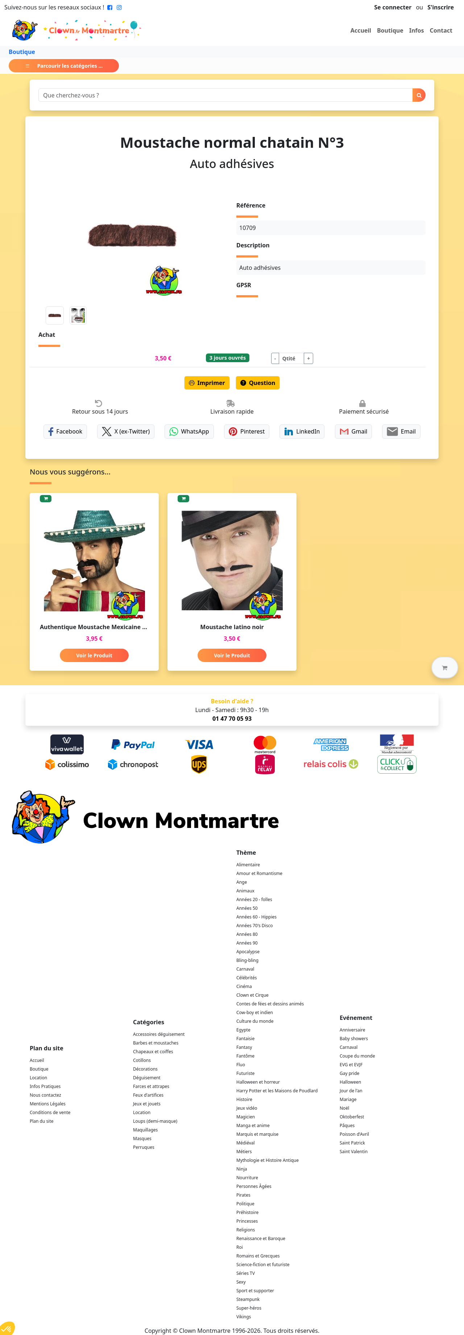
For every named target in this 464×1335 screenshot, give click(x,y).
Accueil (361, 30)
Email (401, 431)
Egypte (243, 1030)
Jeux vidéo (246, 1108)
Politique (245, 1204)
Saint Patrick (352, 1143)
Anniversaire (352, 1030)
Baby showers (354, 1038)
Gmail (354, 431)
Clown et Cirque (252, 995)
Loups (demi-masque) (155, 1121)
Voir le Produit (94, 655)
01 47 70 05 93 (232, 719)
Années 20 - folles (254, 899)
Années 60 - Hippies (256, 917)
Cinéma (244, 986)
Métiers (244, 1151)
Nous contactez (45, 1095)
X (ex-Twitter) (126, 431)
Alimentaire (248, 865)
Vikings (243, 1317)
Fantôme (245, 1056)
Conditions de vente (50, 1112)
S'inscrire (440, 7)
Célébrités (246, 978)
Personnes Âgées (254, 1186)
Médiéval (245, 1143)
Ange (241, 882)
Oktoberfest (352, 1117)
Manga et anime (253, 1125)
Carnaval (245, 969)
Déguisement (147, 1078)
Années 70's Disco (254, 925)
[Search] (225, 95)
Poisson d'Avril (354, 1134)
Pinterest (247, 431)
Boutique (390, 30)
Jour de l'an (351, 1091)
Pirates (243, 1195)
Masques (142, 1138)
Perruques (143, 1147)
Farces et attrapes (151, 1086)
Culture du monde (254, 1021)
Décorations (145, 1069)
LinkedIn (302, 431)
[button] (444, 667)
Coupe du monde (357, 1056)
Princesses (247, 1221)
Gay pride (349, 1073)
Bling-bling (247, 960)
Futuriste (245, 1073)
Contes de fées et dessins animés (270, 1004)
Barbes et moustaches (155, 1043)
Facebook (65, 431)
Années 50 (247, 908)
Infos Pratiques (45, 1086)
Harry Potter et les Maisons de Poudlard (277, 1091)
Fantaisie (245, 1038)
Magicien (245, 1117)
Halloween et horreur (258, 1082)
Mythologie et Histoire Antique (267, 1160)
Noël (344, 1108)
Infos (416, 30)
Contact (441, 30)
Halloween (350, 1082)
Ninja (241, 1169)
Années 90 (247, 943)
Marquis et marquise (257, 1134)
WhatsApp (189, 431)
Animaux (245, 891)
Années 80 (247, 934)
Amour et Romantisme (259, 873)
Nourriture (247, 1178)
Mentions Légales (48, 1104)
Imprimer (207, 382)
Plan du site (42, 1121)
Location (38, 1078)
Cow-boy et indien (254, 1012)
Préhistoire (247, 1212)
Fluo (240, 1065)
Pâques (347, 1125)
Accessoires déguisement (159, 1034)
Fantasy (244, 1047)
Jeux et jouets (147, 1104)
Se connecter (392, 7)
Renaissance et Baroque (260, 1238)
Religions (245, 1230)
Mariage (348, 1099)
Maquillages (145, 1130)
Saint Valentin (354, 1151)
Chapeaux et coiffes (153, 1052)
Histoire (244, 1099)
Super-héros (248, 1308)
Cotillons (142, 1060)
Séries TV (245, 1273)
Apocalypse (248, 952)
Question (258, 382)
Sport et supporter (255, 1291)
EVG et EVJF (351, 1065)
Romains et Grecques (258, 1256)
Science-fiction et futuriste (263, 1264)
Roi (239, 1247)
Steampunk (248, 1299)
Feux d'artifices (148, 1095)
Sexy (241, 1282)
